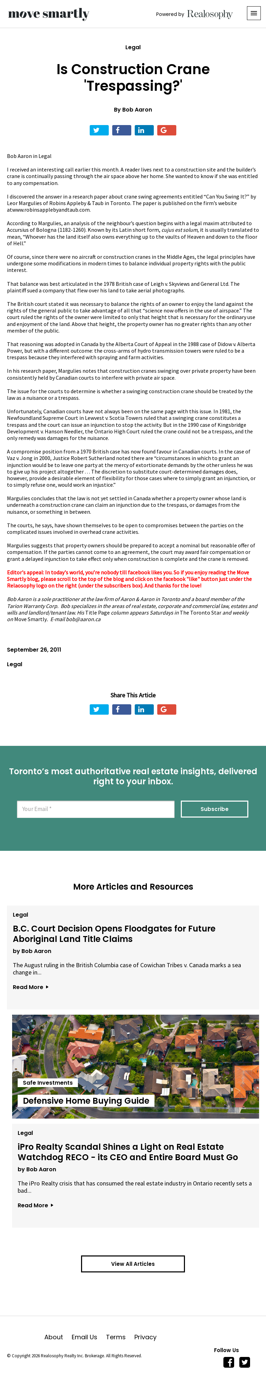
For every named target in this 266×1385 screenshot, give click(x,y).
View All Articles (133, 1264)
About (58, 1337)
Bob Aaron (137, 110)
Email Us (89, 1337)
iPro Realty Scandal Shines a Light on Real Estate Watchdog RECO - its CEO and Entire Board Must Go (127, 1151)
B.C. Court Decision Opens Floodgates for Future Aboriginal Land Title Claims (113, 933)
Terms (120, 1337)
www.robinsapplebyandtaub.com (51, 209)
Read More (29, 986)
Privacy (145, 1337)
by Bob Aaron (31, 950)
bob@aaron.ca (83, 619)
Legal (133, 47)
